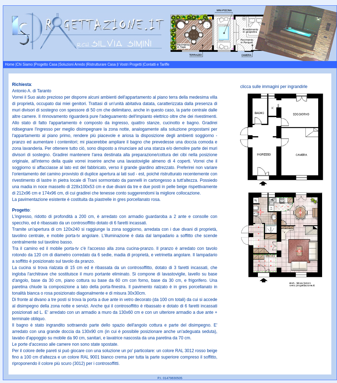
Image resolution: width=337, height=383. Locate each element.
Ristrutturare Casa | (102, 64)
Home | (10, 64)
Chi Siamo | (25, 64)
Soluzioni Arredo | (73, 64)
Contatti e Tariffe (156, 64)
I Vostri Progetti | (131, 64)
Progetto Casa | (47, 64)
